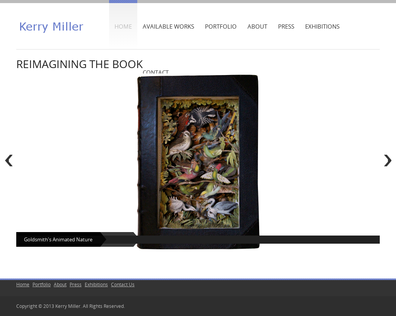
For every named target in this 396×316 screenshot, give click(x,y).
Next (387, 160)
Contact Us (123, 284)
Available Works (168, 26)
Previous (8, 160)
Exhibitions (322, 26)
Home (123, 26)
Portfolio (221, 26)
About (257, 26)
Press (286, 26)
